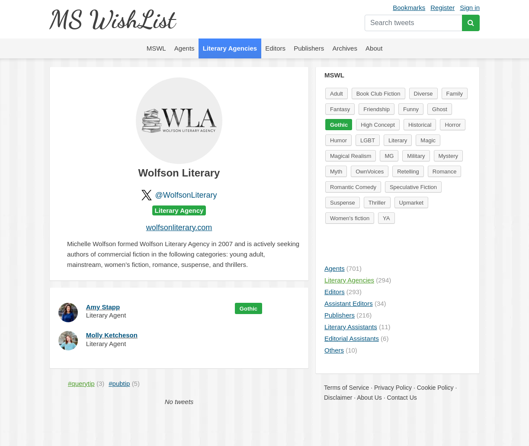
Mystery (448, 156)
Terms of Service (346, 387)
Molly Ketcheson (112, 335)
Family (454, 93)
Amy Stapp (103, 307)
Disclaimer (338, 397)
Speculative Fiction (413, 187)
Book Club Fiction (378, 93)
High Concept (378, 125)
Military (416, 156)
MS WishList (112, 19)
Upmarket (411, 202)
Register (442, 7)
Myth (336, 171)
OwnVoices (370, 171)
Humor (338, 140)
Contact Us (402, 397)
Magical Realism (350, 156)
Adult (336, 93)
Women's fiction (349, 218)
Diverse (423, 93)
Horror (453, 125)
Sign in (470, 7)
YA (386, 218)
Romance (445, 171)
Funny (411, 109)
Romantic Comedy (353, 187)
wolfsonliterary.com (179, 227)
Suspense (342, 202)
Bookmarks (409, 7)
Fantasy (340, 109)
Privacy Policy (393, 387)
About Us (369, 397)
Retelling (408, 171)
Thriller (377, 202)
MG (389, 156)
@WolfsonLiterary (186, 195)
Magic (428, 140)
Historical (419, 125)
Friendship (376, 109)
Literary (397, 140)
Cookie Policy (435, 387)
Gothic (248, 308)
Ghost (439, 109)
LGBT (367, 140)
